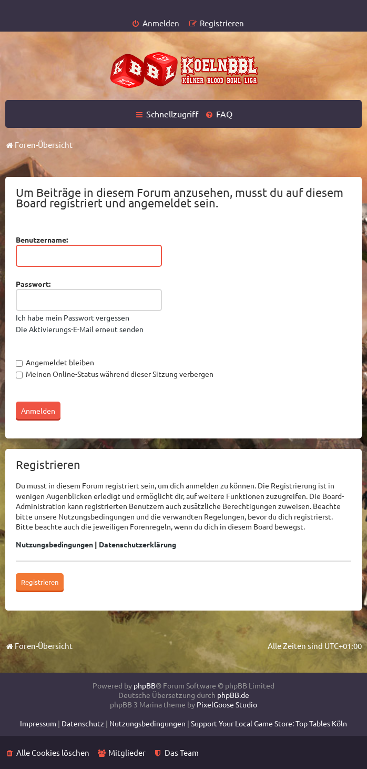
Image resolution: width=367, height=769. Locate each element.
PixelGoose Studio (227, 704)
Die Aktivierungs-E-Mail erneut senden (80, 329)
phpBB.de (233, 695)
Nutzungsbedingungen (54, 544)
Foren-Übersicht (39, 646)
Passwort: (33, 283)
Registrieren (39, 581)
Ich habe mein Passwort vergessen (72, 317)
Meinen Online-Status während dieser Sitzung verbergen (114, 373)
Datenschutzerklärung (137, 544)
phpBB (145, 685)
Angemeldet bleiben (55, 362)
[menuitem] (155, 23)
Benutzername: (42, 239)
